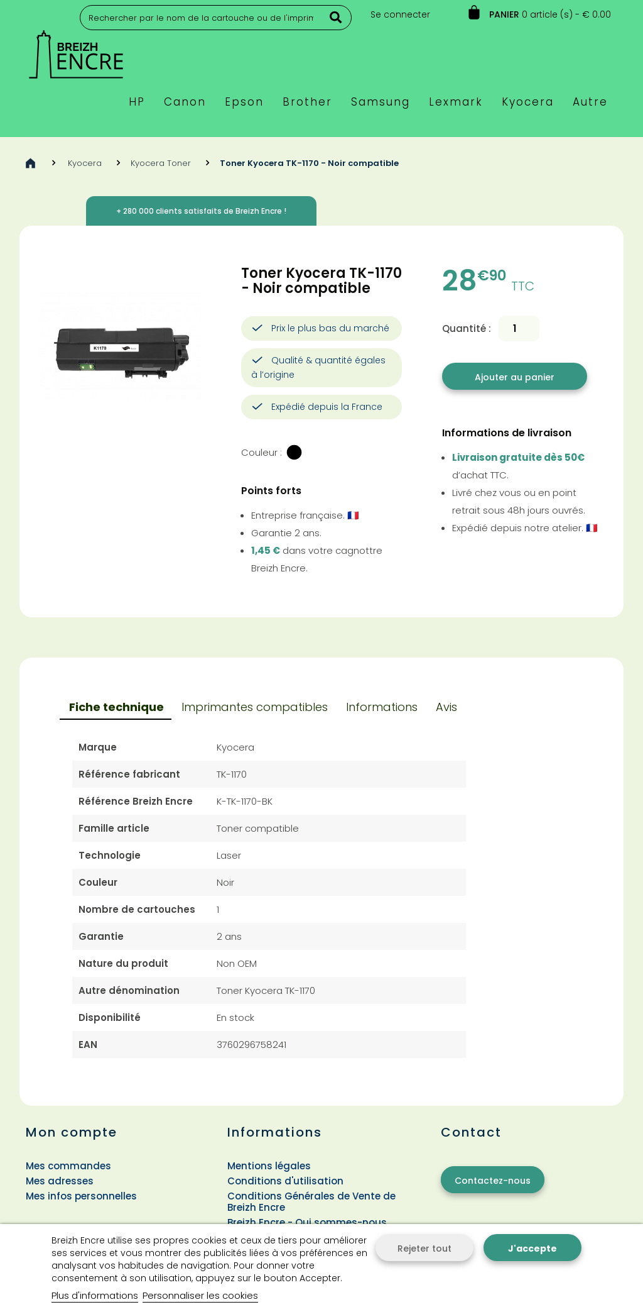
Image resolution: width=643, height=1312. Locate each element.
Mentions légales (269, 1165)
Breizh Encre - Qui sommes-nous (307, 1222)
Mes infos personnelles (81, 1196)
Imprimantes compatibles (254, 707)
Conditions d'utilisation (285, 1181)
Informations (382, 707)
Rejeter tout (424, 1248)
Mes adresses (60, 1181)
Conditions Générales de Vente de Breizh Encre (311, 1201)
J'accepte (532, 1248)
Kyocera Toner (161, 163)
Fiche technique (116, 707)
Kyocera (85, 163)
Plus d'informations (94, 1295)
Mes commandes (68, 1165)
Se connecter (400, 14)
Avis (446, 707)
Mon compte (71, 1132)
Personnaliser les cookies (200, 1295)
